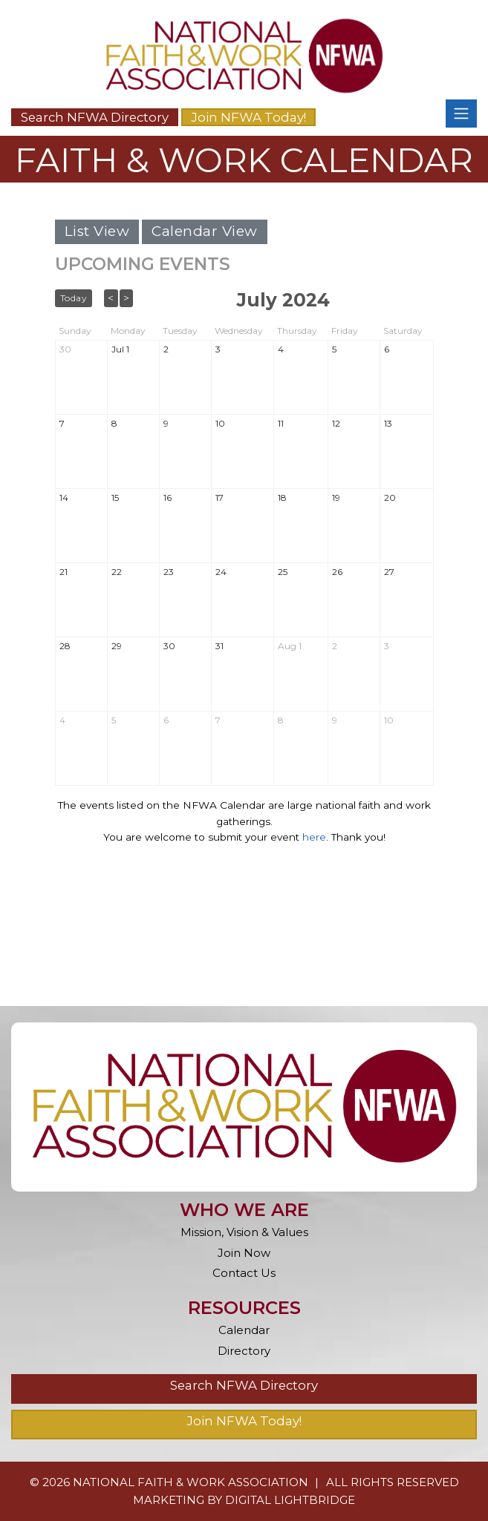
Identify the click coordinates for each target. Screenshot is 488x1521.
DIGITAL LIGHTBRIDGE (290, 1500)
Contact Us (244, 1273)
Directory (244, 1351)
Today (74, 297)
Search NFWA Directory (95, 117)
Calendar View (205, 231)
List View (97, 231)
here (314, 837)
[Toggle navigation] (461, 113)
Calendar (244, 1330)
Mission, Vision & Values (244, 1232)
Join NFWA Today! (248, 117)
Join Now (244, 1253)
